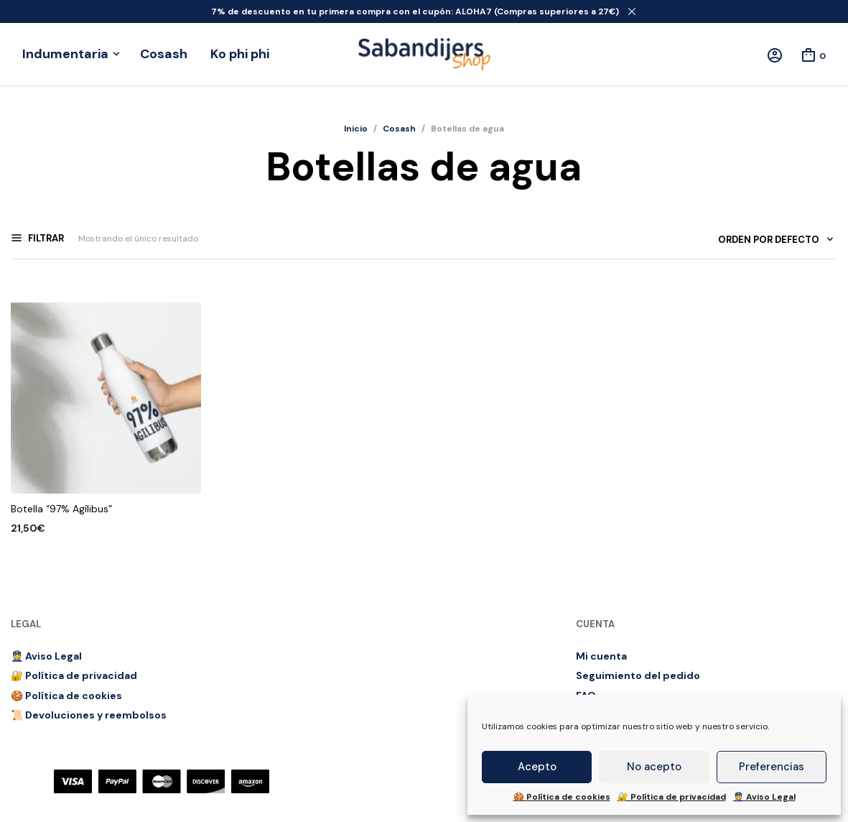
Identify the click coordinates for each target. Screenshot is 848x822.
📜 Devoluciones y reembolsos (89, 714)
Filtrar (45, 238)
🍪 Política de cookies (561, 797)
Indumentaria (65, 54)
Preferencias (771, 766)
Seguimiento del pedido (638, 675)
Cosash (163, 54)
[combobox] (770, 242)
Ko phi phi (239, 54)
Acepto (537, 766)
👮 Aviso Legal (764, 797)
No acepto (654, 766)
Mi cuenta (601, 656)
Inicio (356, 128)
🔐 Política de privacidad (672, 797)
